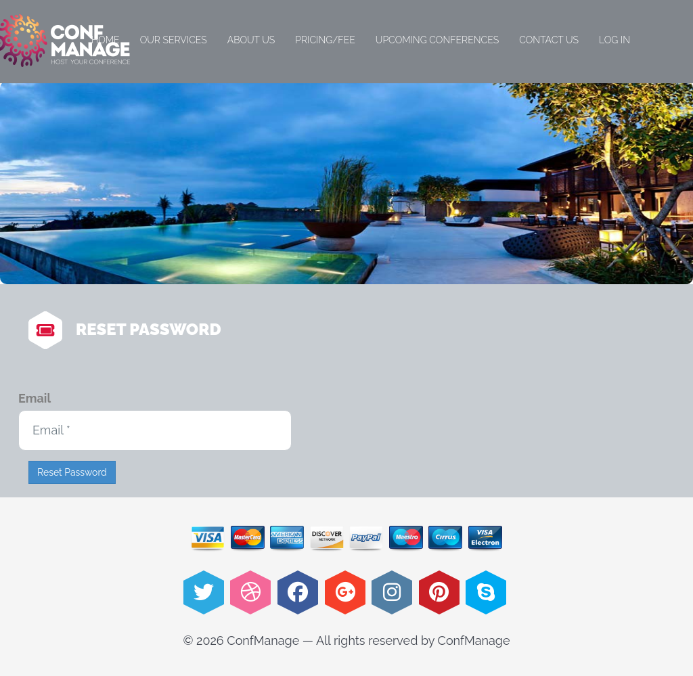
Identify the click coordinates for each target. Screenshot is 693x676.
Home (105, 40)
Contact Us (549, 40)
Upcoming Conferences (437, 40)
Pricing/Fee (325, 40)
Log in (614, 40)
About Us (251, 40)
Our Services (173, 40)
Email (34, 398)
